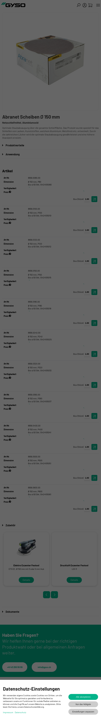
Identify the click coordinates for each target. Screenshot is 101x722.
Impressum (8, 712)
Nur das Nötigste (83, 704)
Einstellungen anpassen (83, 711)
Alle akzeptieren (83, 697)
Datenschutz (20, 712)
